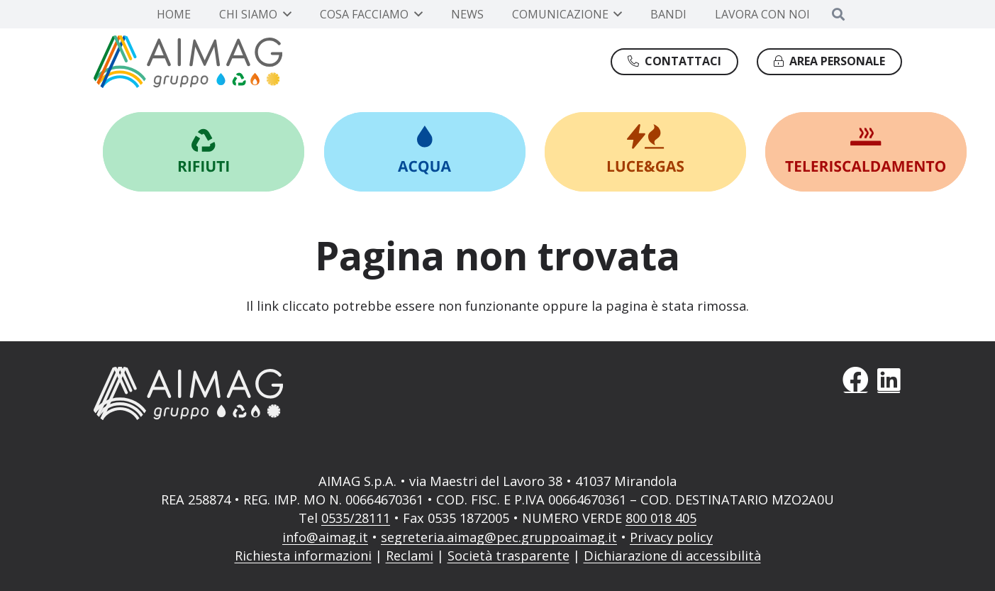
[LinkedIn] (889, 380)
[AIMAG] (286, 393)
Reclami (409, 555)
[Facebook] (856, 380)
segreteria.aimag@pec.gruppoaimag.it (499, 537)
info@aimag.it (325, 537)
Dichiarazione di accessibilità (672, 555)
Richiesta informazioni (303, 555)
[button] (284, 14)
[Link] (203, 152)
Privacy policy (671, 537)
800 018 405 (661, 517)
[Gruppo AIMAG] (188, 61)
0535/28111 (355, 517)
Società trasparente (508, 555)
